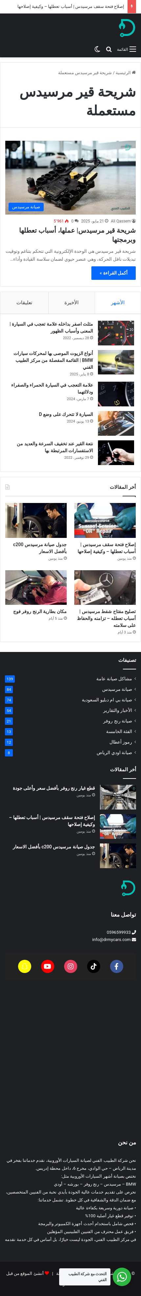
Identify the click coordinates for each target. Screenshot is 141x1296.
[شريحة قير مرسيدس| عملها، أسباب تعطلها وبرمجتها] (70, 178)
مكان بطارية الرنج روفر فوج (40, 611)
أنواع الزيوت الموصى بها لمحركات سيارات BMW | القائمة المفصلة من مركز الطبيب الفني (53, 360)
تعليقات (24, 303)
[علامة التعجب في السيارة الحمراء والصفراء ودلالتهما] (116, 394)
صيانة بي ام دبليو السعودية (107, 699)
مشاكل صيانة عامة (114, 678)
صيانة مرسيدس (117, 689)
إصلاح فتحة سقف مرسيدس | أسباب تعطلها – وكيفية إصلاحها (70, 6)
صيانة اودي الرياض (114, 752)
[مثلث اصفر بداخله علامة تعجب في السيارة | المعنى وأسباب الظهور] (116, 333)
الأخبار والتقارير (117, 710)
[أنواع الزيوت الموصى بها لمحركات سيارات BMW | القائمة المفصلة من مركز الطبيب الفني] (116, 362)
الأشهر (118, 303)
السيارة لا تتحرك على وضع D (66, 414)
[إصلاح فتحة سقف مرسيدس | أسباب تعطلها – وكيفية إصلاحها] (105, 520)
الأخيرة (71, 303)
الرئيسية (126, 72)
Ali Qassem (121, 221)
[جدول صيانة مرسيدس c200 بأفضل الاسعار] (36, 520)
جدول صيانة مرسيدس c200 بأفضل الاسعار (54, 846)
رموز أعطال (120, 742)
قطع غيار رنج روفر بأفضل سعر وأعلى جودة (54, 788)
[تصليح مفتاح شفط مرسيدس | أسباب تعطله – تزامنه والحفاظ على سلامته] (105, 587)
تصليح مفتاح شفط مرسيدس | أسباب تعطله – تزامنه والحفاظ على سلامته (106, 618)
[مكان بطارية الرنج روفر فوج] (36, 587)
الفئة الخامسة (119, 731)
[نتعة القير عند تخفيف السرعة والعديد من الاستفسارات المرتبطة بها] (116, 452)
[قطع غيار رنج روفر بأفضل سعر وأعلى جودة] (118, 797)
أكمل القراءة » (114, 273)
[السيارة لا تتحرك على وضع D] (116, 423)
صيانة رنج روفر (117, 720)
